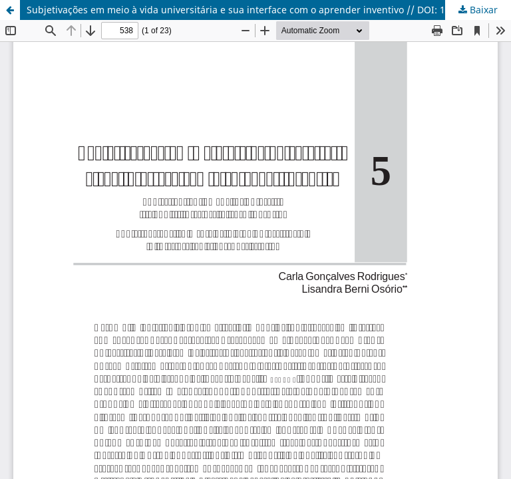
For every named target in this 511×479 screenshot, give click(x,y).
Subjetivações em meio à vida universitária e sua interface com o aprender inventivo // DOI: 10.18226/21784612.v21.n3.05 (269, 9)
